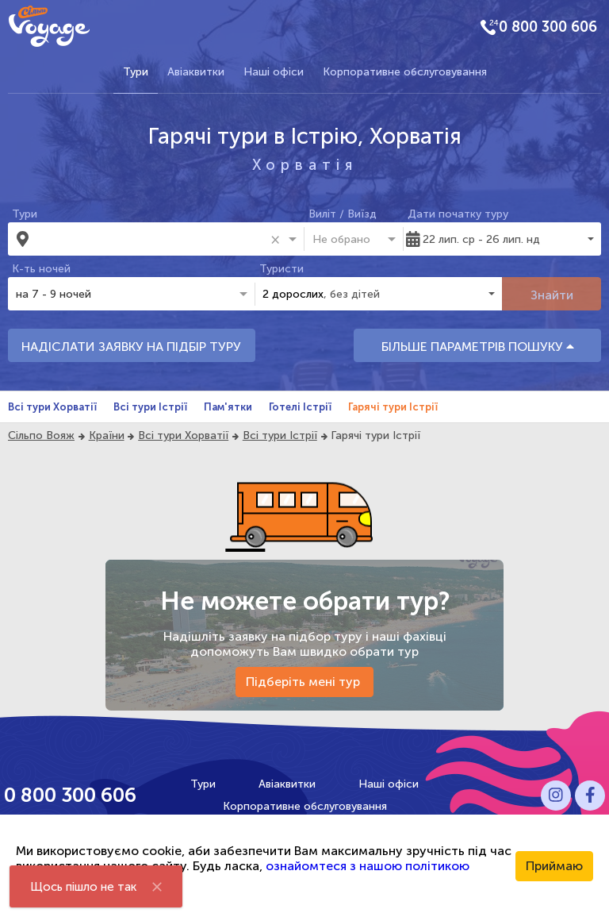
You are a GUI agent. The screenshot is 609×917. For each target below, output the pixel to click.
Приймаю (554, 865)
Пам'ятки (228, 407)
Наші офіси (273, 72)
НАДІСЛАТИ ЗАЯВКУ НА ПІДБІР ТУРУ (131, 346)
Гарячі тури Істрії (393, 407)
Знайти (551, 294)
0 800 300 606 (548, 27)
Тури (135, 72)
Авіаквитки (195, 72)
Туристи (281, 268)
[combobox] (151, 239)
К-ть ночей (41, 268)
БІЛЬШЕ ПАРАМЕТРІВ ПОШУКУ (477, 346)
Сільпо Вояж (41, 435)
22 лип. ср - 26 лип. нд (481, 239)
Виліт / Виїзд (342, 214)
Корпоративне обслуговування (405, 72)
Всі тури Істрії (150, 407)
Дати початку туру (458, 214)
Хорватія (305, 165)
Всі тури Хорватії (52, 407)
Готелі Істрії (300, 407)
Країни (106, 435)
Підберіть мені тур (304, 681)
